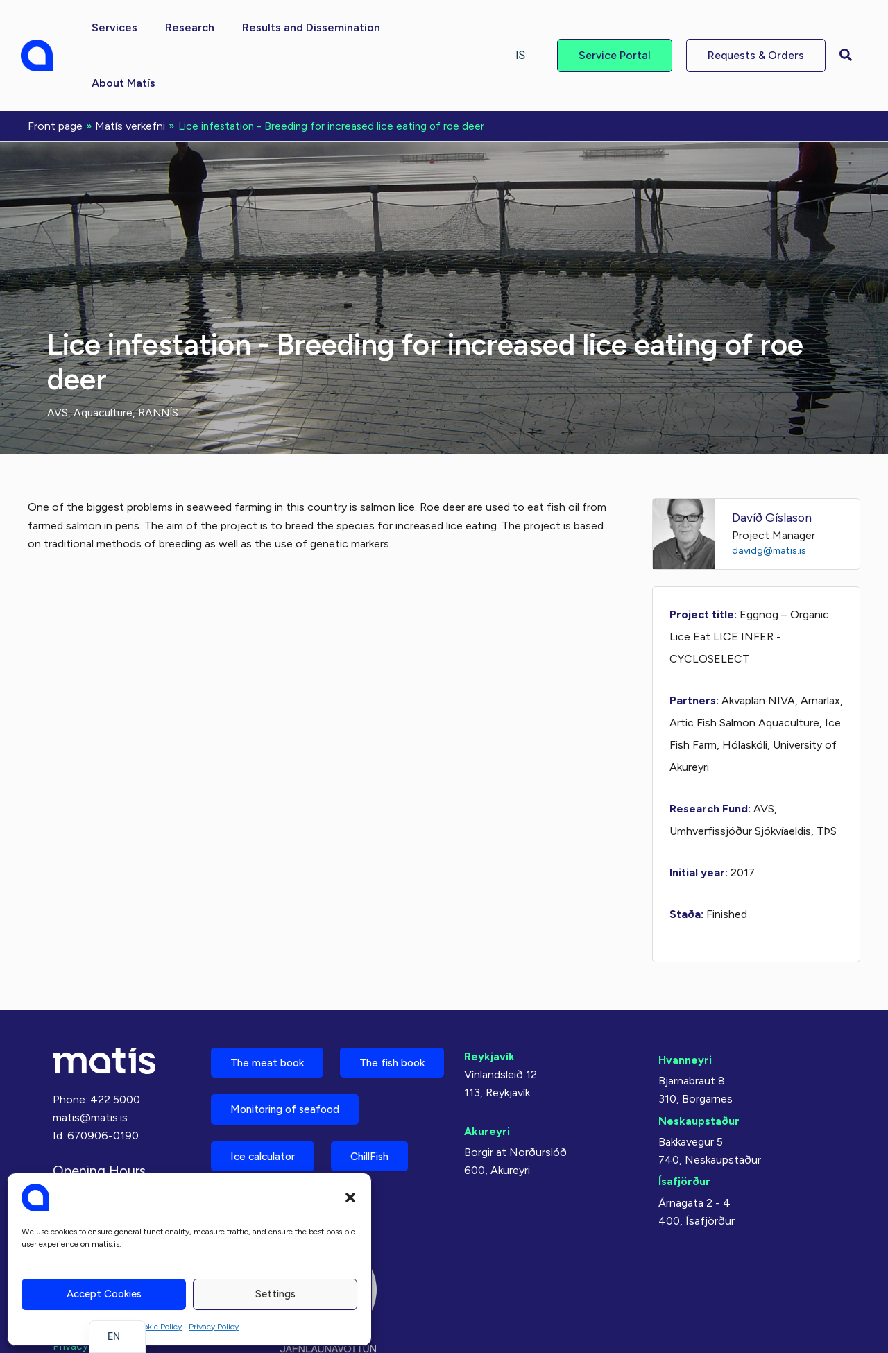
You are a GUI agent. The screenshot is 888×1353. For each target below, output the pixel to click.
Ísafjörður (684, 1125)
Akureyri (487, 1074)
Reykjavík (489, 999)
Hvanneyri (685, 1003)
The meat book (270, 1006)
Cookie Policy (157, 1326)
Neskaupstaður (699, 1064)
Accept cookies (104, 1294)
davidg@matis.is (770, 493)
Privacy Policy (214, 1326)
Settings (275, 1294)
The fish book (267, 1055)
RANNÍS (161, 355)
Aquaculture (104, 355)
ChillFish (382, 1152)
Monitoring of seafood (291, 1103)
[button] (350, 1198)
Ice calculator (267, 1152)
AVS (57, 355)
